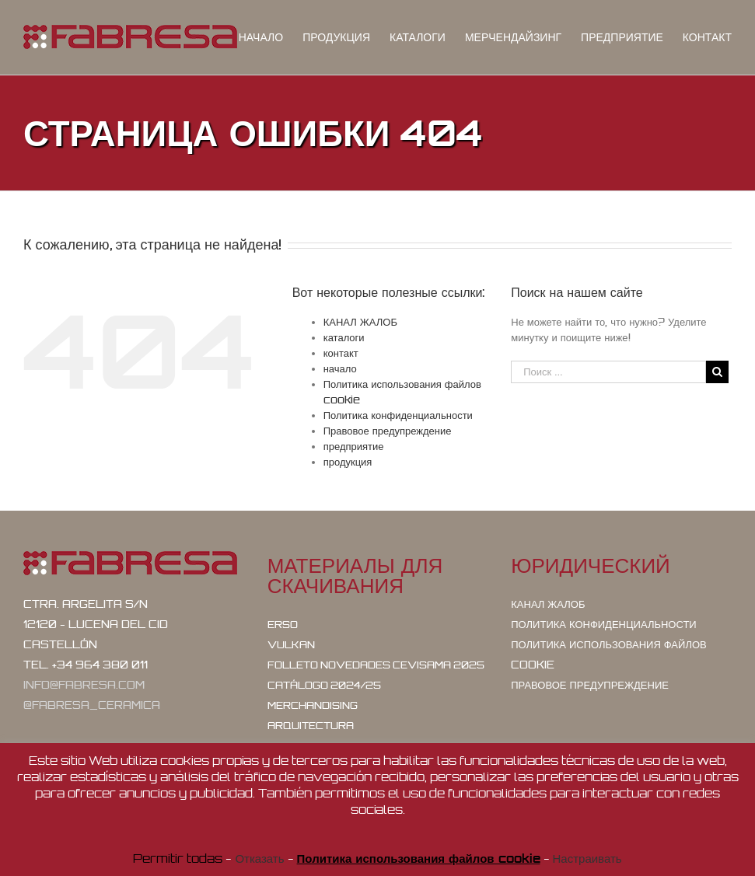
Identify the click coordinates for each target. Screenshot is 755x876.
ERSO (282, 624)
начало (340, 368)
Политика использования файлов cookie (608, 654)
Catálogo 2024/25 (324, 685)
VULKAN (291, 645)
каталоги (344, 337)
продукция (347, 461)
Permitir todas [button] (177, 858)
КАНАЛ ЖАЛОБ (360, 322)
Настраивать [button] (587, 858)
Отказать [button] (259, 858)
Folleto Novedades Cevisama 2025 (375, 665)
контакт (340, 353)
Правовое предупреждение (387, 430)
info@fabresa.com (84, 685)
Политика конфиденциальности (398, 415)
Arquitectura (310, 725)
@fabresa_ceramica (91, 705)
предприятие (353, 446)
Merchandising (312, 705)
